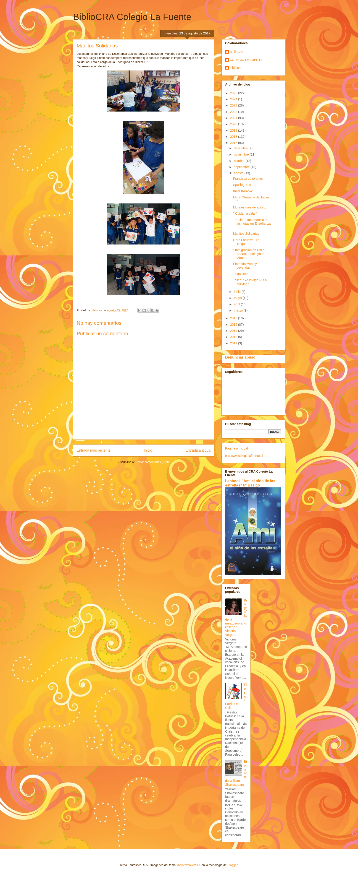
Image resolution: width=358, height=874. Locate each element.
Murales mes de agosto (249, 207)
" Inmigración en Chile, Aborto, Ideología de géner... (249, 254)
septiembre (242, 167)
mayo (238, 298)
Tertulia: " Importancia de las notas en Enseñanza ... (252, 223)
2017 (234, 143)
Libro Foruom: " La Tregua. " (246, 242)
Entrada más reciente (94, 450)
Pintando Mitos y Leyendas (245, 266)
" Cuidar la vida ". (245, 213)
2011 (234, 343)
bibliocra (236, 68)
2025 (234, 93)
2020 (234, 124)
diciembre (241, 148)
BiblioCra (236, 52)
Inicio (148, 450)
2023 (234, 105)
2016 (234, 318)
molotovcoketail (187, 865)
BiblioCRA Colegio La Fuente (132, 17)
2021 (234, 118)
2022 (234, 112)
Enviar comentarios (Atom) (153, 462)
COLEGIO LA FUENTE (246, 60)
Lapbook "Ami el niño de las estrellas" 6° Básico (250, 483)
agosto (239, 173)
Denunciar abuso (240, 357)
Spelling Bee (242, 185)
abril (237, 304)
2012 (234, 337)
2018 (234, 136)
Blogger (232, 865)
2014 (234, 331)
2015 (234, 324)
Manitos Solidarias (246, 233)
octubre (239, 161)
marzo (239, 310)
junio (237, 292)
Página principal (236, 448)
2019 (234, 130)
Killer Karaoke (243, 191)
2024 (234, 99)
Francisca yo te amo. (248, 178)
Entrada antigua (198, 450)
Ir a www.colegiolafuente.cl (244, 456)
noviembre (242, 154)
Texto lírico (240, 274)
